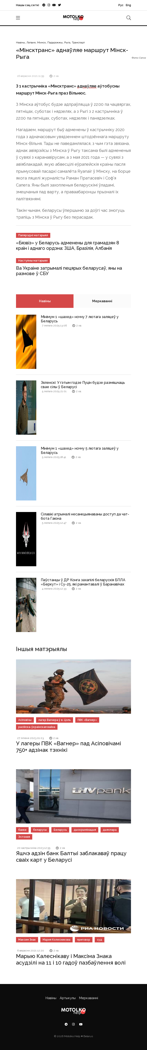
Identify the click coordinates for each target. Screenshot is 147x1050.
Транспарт (78, 42)
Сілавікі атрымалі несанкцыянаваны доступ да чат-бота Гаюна (85, 516)
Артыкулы (68, 998)
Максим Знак (27, 939)
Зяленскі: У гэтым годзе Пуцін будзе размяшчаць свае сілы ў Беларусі (83, 384)
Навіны (20, 42)
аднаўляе (86, 86)
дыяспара (110, 829)
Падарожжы (55, 42)
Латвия (31, 42)
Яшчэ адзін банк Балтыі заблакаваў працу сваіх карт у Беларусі (71, 856)
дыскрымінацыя (85, 829)
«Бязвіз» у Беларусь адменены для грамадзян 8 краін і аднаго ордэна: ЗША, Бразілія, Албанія (67, 245)
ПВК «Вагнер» (87, 720)
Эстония (24, 836)
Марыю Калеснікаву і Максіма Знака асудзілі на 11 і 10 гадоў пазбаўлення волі (71, 959)
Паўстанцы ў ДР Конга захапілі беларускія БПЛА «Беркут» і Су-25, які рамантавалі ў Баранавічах (83, 582)
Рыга (67, 42)
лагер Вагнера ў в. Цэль (54, 720)
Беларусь (60, 829)
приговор (83, 939)
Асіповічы (25, 720)
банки (22, 829)
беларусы (40, 829)
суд (99, 939)
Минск (41, 42)
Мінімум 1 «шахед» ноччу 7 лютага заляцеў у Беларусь (80, 319)
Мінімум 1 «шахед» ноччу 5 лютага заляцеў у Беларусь (80, 450)
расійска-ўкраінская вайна (36, 727)
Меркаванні (102, 301)
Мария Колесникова (56, 939)
